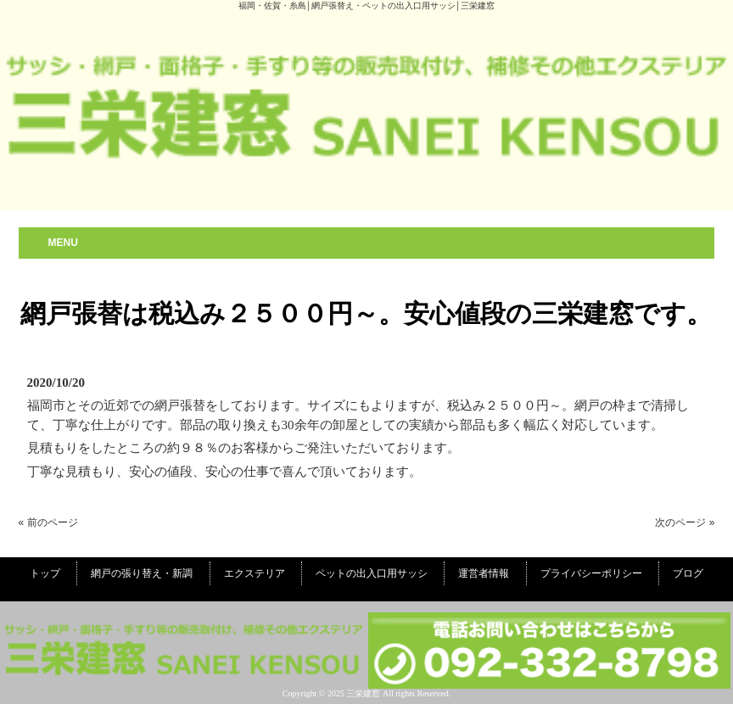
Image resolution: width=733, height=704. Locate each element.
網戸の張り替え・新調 (142, 573)
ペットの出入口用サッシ (372, 573)
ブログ (688, 573)
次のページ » (684, 522)
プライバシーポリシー (591, 573)
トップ (45, 573)
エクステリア (254, 573)
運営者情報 (483, 573)
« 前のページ (48, 522)
